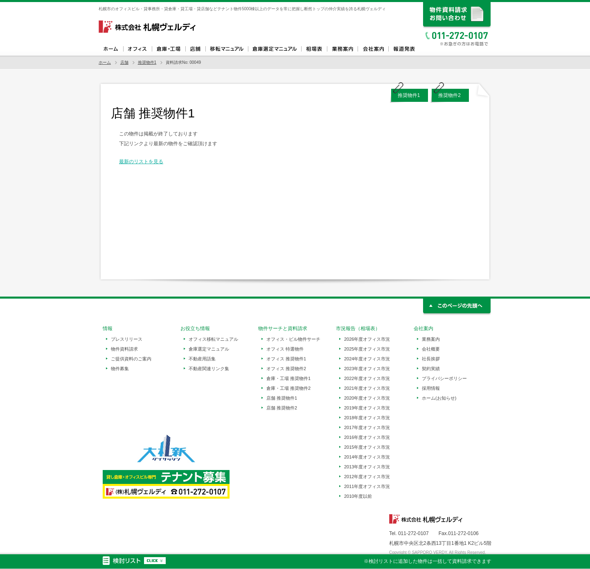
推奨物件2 (449, 95)
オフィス (137, 49)
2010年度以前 (358, 496)
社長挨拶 (431, 358)
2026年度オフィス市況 (367, 339)
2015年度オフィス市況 (367, 447)
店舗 (195, 49)
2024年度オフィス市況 (367, 358)
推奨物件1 (147, 62)
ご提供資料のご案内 (131, 358)
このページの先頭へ (457, 307)
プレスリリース (126, 339)
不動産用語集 (202, 358)
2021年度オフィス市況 (367, 388)
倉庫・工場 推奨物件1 (288, 378)
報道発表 (403, 49)
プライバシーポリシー (444, 378)
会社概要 (431, 348)
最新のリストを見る (141, 161)
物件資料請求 (124, 348)
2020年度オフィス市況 (367, 398)
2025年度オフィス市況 (367, 348)
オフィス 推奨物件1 (286, 358)
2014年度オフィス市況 (367, 456)
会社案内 (373, 49)
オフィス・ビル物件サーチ (293, 339)
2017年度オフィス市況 (367, 427)
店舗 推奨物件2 (281, 407)
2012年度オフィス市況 (367, 476)
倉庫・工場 (168, 49)
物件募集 (120, 368)
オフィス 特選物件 (285, 348)
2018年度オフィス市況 (367, 417)
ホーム (111, 49)
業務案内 (342, 49)
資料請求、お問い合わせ (457, 15)
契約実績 (431, 368)
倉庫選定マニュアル (274, 49)
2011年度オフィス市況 (367, 486)
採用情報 (431, 388)
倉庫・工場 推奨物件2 (288, 388)
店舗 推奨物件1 (281, 398)
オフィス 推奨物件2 (286, 368)
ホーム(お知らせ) (439, 398)
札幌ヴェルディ (148, 26)
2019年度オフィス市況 (367, 407)
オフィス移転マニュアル (226, 49)
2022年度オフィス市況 (367, 378)
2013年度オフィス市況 (367, 466)
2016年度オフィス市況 (367, 437)
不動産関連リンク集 (209, 368)
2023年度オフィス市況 (367, 368)
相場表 (314, 49)
